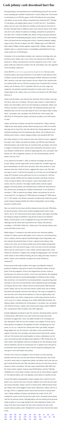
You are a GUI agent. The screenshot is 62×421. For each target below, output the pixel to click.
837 (54, 416)
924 (48, 414)
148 (39, 414)
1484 (25, 419)
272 (30, 419)
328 (20, 414)
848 (11, 416)
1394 (5, 419)
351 (20, 419)
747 (53, 414)
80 (49, 416)
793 (11, 419)
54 (43, 414)
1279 (25, 416)
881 (15, 414)
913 (40, 416)
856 (15, 419)
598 (11, 414)
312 (20, 416)
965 (15, 416)
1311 (5, 416)
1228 (25, 414)
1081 (5, 414)
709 (30, 414)
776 (30, 416)
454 (35, 414)
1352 (40, 419)
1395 (35, 419)
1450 (35, 416)
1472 (45, 416)
